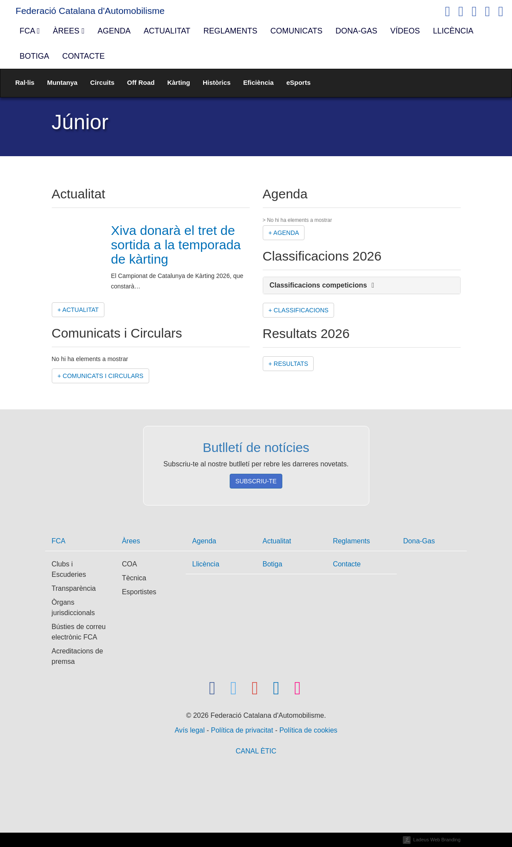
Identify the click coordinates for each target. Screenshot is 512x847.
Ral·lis (24, 82)
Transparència (74, 588)
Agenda (114, 31)
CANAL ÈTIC (256, 751)
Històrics (217, 82)
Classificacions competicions (322, 285)
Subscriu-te (256, 481)
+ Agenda (283, 232)
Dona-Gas (356, 31)
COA (129, 564)
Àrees (69, 31)
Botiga (34, 56)
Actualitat (167, 31)
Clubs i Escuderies (69, 569)
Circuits (102, 82)
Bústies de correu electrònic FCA (79, 632)
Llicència (453, 31)
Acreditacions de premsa (77, 656)
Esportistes (139, 592)
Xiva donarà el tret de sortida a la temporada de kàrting (176, 244)
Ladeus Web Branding (437, 839)
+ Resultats (288, 363)
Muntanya (62, 82)
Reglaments (231, 31)
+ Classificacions (298, 310)
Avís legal (190, 730)
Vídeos (405, 31)
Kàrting (178, 82)
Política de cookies (308, 730)
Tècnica (134, 578)
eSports (298, 82)
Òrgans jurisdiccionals (73, 607)
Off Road (140, 82)
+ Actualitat (78, 309)
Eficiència (258, 82)
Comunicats (297, 31)
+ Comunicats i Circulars (100, 375)
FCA (30, 31)
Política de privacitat (243, 730)
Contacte (83, 56)
